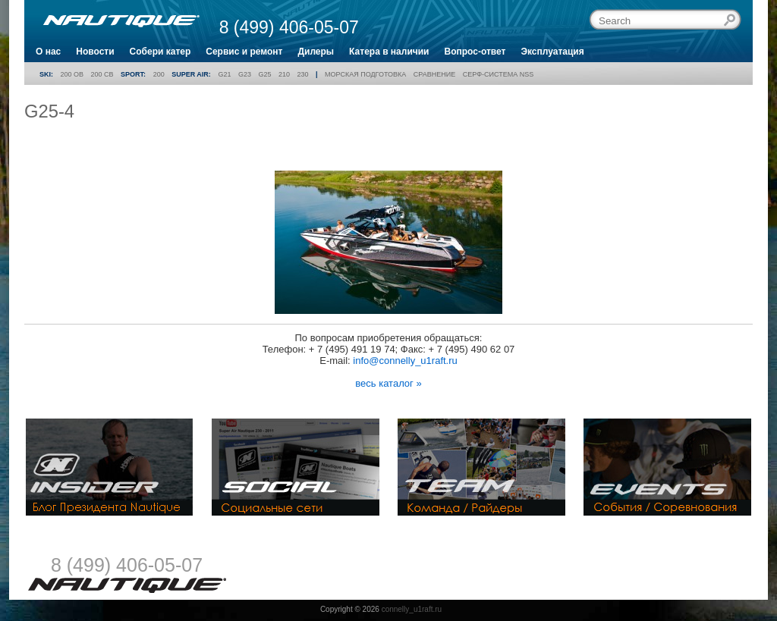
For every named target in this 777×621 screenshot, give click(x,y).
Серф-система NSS (498, 74)
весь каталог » (388, 383)
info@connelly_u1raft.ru (405, 360)
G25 (264, 74)
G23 (244, 74)
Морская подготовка (365, 74)
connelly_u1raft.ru (412, 609)
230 (303, 74)
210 (284, 74)
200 (159, 74)
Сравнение (434, 74)
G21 (224, 74)
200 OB (72, 74)
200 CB (102, 74)
